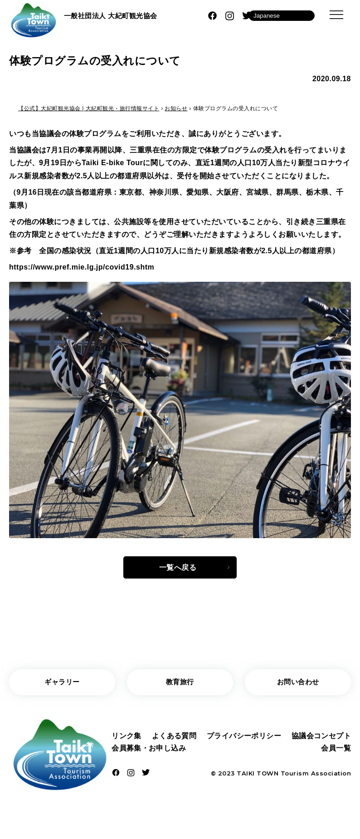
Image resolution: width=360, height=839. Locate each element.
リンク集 (126, 737)
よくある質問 (173, 737)
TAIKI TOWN (257, 776)
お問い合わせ (298, 683)
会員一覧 (336, 750)
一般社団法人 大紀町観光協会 (113, 15)
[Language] (281, 15)
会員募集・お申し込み (149, 750)
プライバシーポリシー (243, 737)
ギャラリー (62, 683)
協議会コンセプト (321, 737)
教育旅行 (180, 683)
